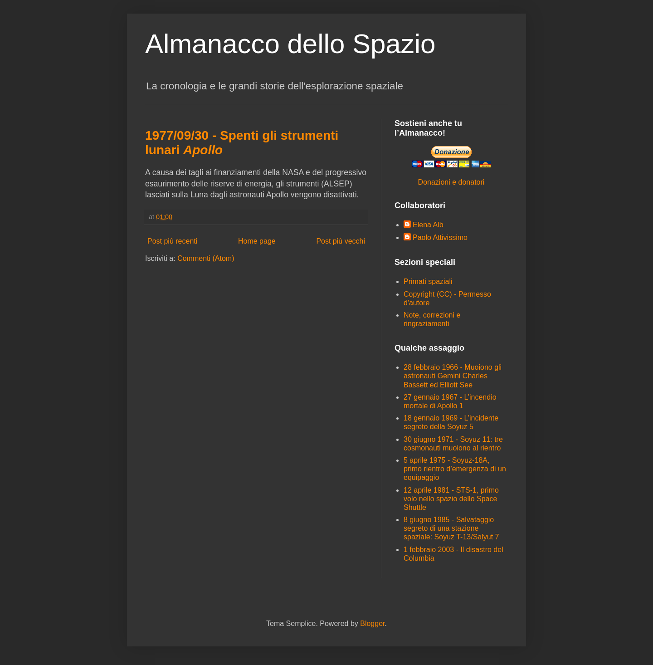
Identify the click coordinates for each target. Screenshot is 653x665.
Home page (257, 241)
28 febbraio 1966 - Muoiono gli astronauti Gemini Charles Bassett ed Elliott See (453, 375)
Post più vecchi (340, 241)
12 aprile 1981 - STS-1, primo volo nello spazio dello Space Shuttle (451, 498)
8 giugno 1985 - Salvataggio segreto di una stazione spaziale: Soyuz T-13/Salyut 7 (451, 528)
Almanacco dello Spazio (290, 44)
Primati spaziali (428, 281)
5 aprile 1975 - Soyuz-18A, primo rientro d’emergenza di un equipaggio (455, 468)
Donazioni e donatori (451, 182)
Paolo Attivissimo (440, 237)
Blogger (372, 623)
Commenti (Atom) (205, 258)
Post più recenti (172, 241)
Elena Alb (428, 225)
